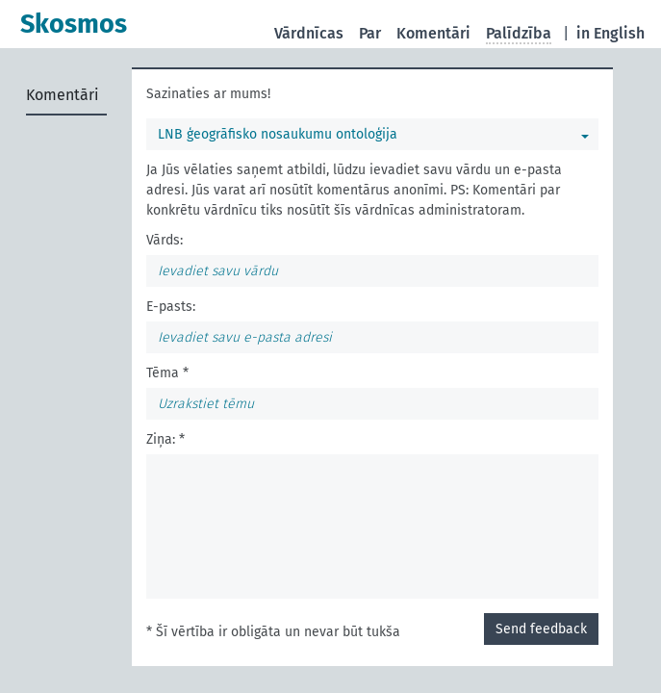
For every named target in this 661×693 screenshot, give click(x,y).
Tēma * (167, 373)
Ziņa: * (165, 439)
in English (610, 33)
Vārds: (164, 240)
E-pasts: (170, 306)
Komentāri (433, 33)
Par (370, 33)
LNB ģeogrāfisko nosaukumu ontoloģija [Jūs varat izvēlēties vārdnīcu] (277, 134)
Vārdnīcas (308, 33)
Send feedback (541, 629)
